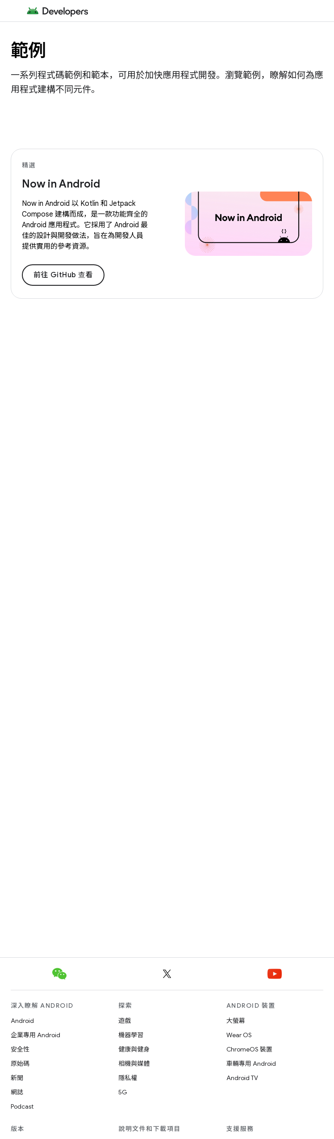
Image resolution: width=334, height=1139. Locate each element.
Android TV (242, 1078)
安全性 (20, 1049)
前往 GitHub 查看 (63, 275)
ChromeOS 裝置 (249, 1049)
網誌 (17, 1092)
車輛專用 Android (251, 1064)
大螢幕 (235, 1021)
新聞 (17, 1078)
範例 (28, 50)
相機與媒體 (134, 1064)
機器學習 (130, 1035)
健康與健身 (134, 1049)
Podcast (22, 1106)
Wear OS (239, 1035)
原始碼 (20, 1064)
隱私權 (127, 1078)
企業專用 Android (35, 1035)
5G (122, 1092)
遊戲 (124, 1021)
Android (22, 1021)
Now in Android (61, 184)
